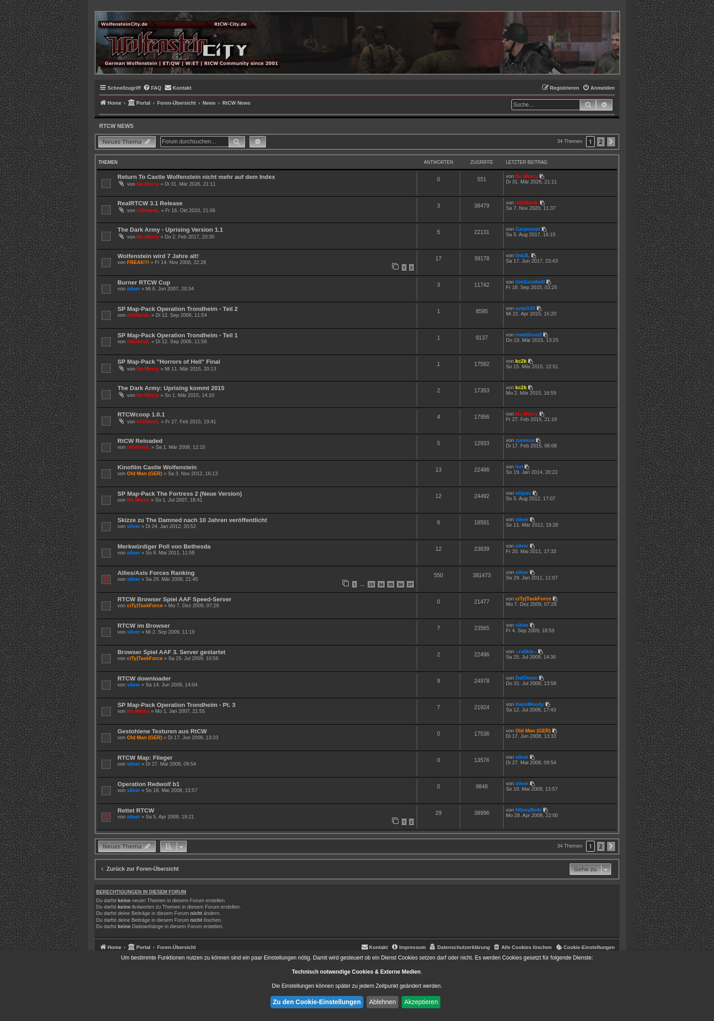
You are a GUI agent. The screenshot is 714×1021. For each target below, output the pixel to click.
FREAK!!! (138, 262)
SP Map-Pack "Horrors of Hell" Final (168, 361)
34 (381, 584)
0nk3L (522, 255)
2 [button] (600, 141)
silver (133, 288)
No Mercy (148, 184)
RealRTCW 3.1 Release (150, 203)
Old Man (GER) (145, 473)
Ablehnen (382, 1002)
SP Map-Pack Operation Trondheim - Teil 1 (177, 335)
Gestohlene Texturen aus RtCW (162, 731)
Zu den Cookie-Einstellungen (317, 1002)
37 (410, 584)
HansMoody (529, 704)
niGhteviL (148, 210)
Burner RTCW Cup (143, 282)
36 (400, 584)
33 (371, 584)
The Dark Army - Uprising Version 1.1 (170, 229)
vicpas (523, 493)
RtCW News (116, 126)
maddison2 (528, 334)
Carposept (527, 229)
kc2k (520, 361)
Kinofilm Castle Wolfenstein (157, 467)
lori (519, 466)
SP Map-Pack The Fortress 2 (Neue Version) (179, 493)
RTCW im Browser (143, 625)
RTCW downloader (144, 678)
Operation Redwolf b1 (148, 784)
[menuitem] (152, 88)
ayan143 (525, 308)
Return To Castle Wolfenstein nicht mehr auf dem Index (196, 176)
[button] (611, 142)
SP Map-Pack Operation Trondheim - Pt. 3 (176, 704)
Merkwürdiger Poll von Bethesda (163, 546)
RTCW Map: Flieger (145, 757)
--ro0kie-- (526, 651)
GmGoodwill (530, 281)
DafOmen (526, 678)
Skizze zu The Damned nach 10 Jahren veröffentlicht (192, 520)
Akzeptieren (421, 1002)
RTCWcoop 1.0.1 (141, 414)
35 (390, 584)
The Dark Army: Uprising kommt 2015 (170, 388)
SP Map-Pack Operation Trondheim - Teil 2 (177, 308)
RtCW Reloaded (140, 440)
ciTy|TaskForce (145, 605)
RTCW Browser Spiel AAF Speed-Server (174, 599)
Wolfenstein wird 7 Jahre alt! (158, 256)
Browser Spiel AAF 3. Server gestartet (171, 652)
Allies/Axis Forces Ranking (155, 572)
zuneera (525, 440)
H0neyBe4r (528, 810)
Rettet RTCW (135, 810)
